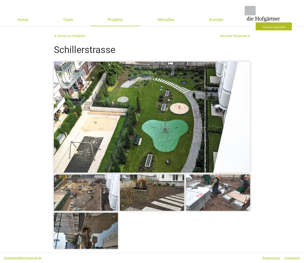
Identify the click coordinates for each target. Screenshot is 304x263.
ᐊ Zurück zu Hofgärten (69, 36)
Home (22, 19)
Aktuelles (166, 19)
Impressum (292, 258)
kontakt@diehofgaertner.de (22, 258)
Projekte (115, 19)
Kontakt (216, 19)
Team (68, 19)
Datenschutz (271, 258)
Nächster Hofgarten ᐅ (235, 36)
